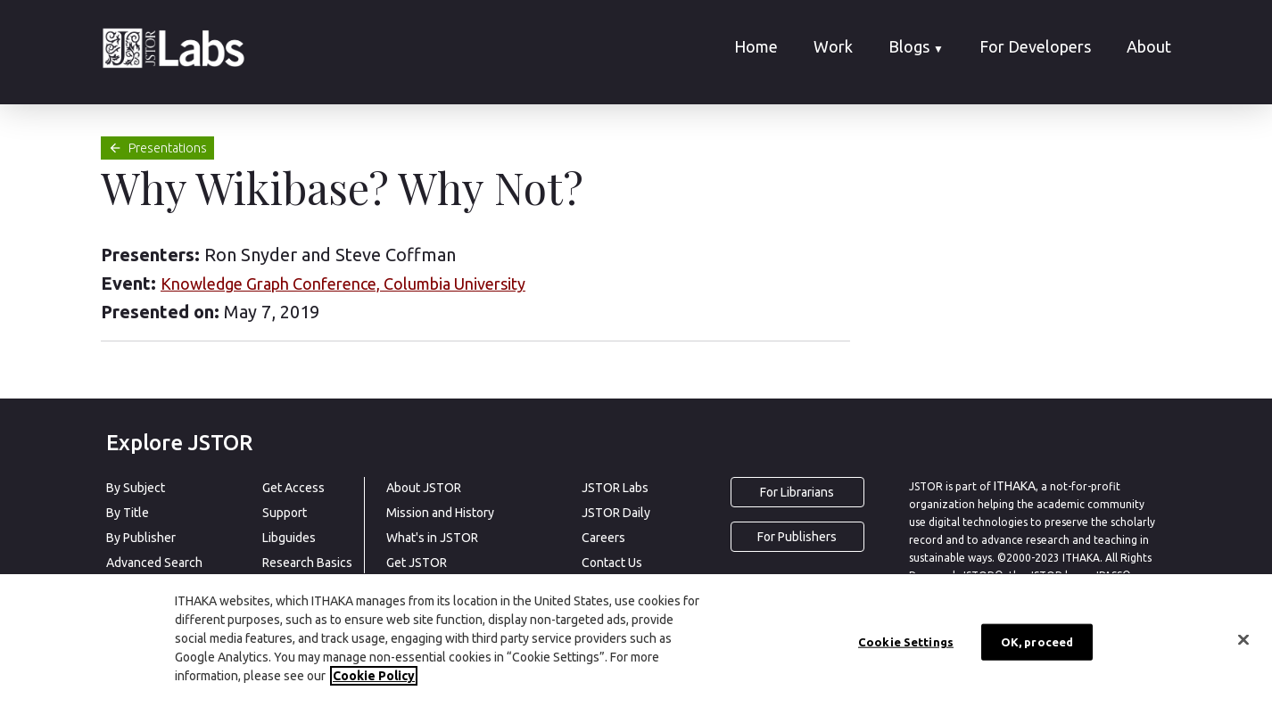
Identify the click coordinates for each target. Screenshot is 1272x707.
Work (833, 46)
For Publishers (797, 537)
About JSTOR (423, 488)
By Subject (135, 488)
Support (284, 513)
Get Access (293, 488)
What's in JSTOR (432, 537)
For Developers (1035, 46)
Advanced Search (154, 562)
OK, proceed (1037, 642)
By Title (127, 513)
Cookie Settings (906, 642)
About (1149, 46)
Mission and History (440, 513)
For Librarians (797, 492)
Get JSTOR (416, 562)
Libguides (289, 537)
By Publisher (141, 537)
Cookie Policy (374, 677)
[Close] (1243, 640)
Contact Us (612, 562)
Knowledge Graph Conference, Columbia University (343, 283)
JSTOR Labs (615, 488)
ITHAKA (1015, 486)
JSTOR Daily (616, 513)
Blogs (916, 46)
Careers (603, 537)
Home (756, 46)
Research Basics (307, 562)
